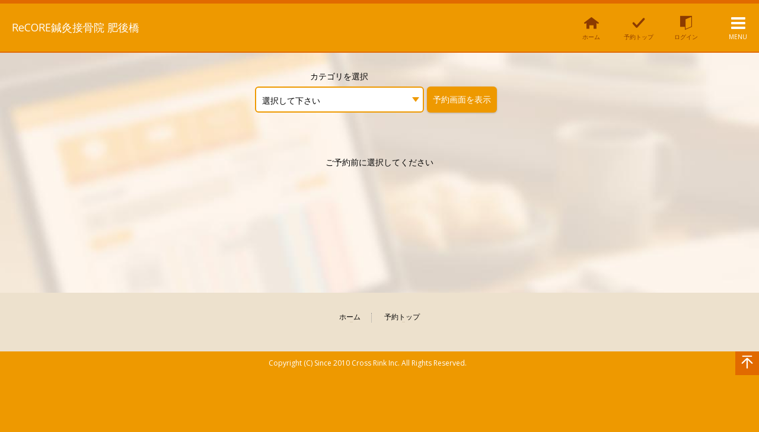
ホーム (350, 317)
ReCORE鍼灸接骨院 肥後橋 (89, 26)
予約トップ (402, 317)
